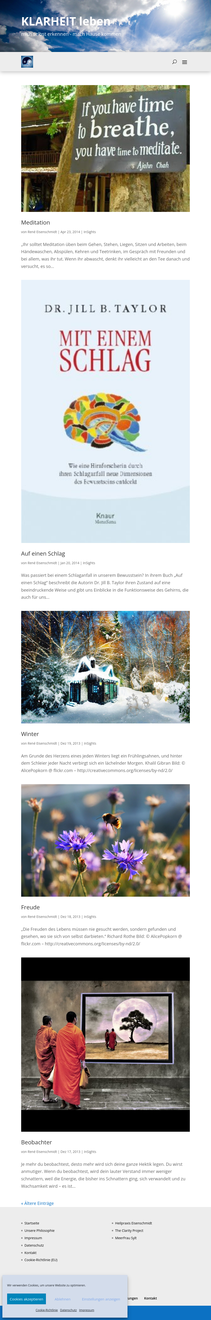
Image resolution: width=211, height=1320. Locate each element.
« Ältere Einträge (37, 1203)
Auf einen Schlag (43, 553)
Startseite (32, 1223)
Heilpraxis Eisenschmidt (133, 1223)
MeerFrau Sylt (126, 1238)
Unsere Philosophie (40, 1230)
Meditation (35, 222)
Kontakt (31, 1252)
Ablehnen (63, 1299)
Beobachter (36, 1142)
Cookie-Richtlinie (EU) (41, 1260)
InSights (89, 232)
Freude (30, 907)
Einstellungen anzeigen (101, 1299)
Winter (30, 734)
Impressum (86, 1310)
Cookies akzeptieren (26, 1299)
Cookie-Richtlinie (47, 1310)
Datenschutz (68, 1310)
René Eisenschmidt (42, 232)
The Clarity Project (129, 1230)
